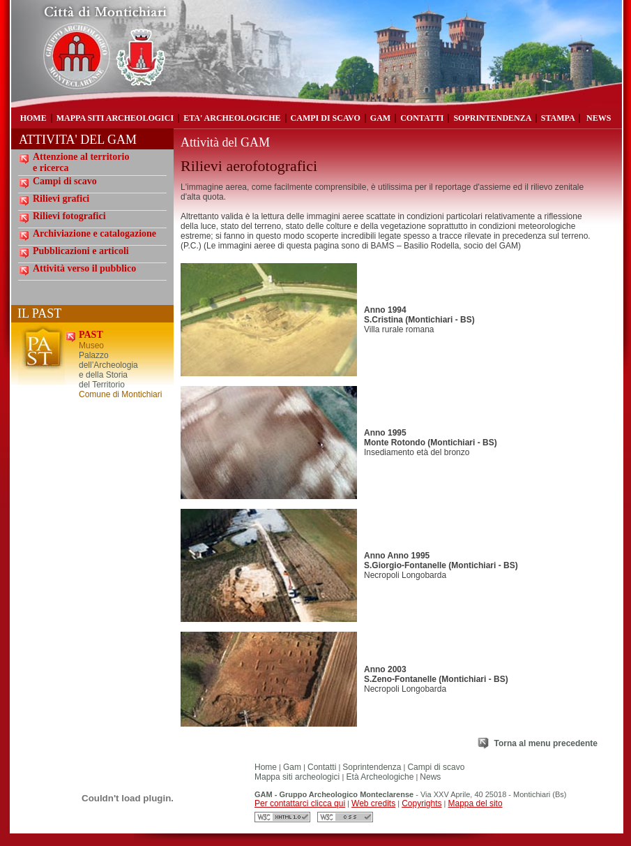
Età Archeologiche (378, 777)
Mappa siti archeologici (298, 777)
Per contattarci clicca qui (299, 803)
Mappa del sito (475, 803)
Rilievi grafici (61, 198)
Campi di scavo (65, 181)
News (430, 777)
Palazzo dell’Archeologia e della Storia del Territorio (108, 369)
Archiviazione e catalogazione (94, 233)
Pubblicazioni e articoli (81, 251)
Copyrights (421, 803)
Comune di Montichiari (120, 394)
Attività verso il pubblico (84, 268)
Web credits (373, 803)
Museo (91, 345)
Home (265, 767)
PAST (91, 334)
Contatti (321, 767)
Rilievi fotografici (69, 216)
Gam (292, 767)
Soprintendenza (371, 767)
